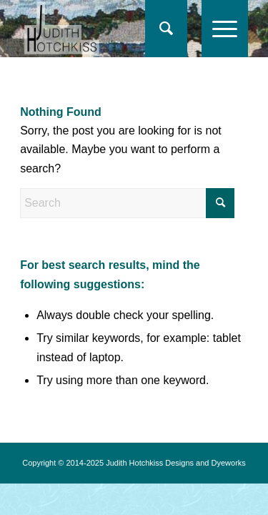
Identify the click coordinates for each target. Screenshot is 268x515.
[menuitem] (166, 28)
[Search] (159, 28)
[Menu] (217, 28)
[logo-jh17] (111, 28)
